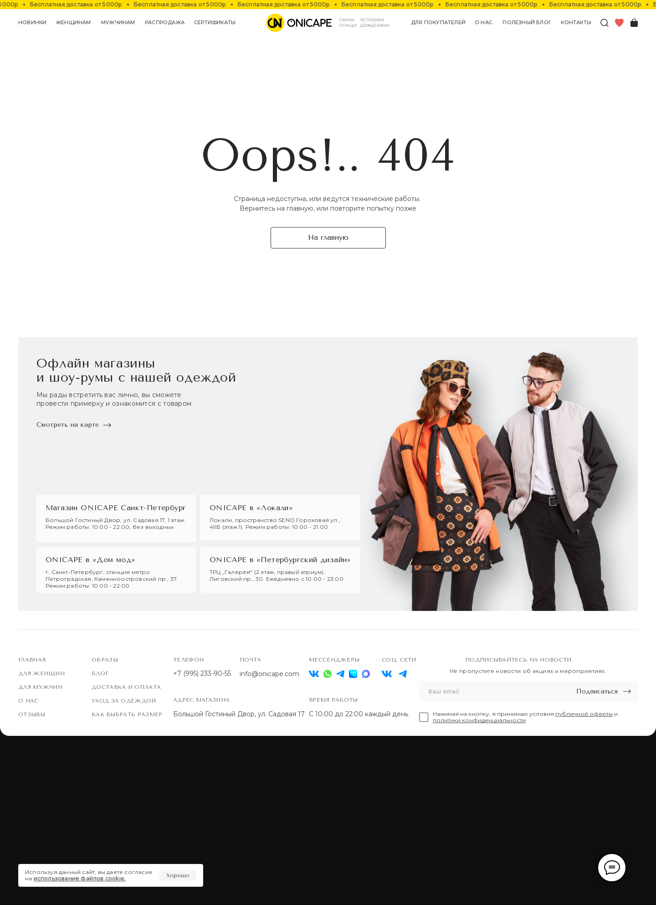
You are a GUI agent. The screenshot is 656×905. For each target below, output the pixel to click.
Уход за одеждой (124, 701)
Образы (105, 660)
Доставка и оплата (126, 687)
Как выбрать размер (127, 714)
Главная (32, 660)
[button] (74, 23)
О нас (28, 701)
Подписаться (597, 691)
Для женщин (41, 673)
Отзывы (31, 714)
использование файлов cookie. (80, 878)
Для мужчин (40, 687)
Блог (100, 673)
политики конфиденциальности (479, 720)
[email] (487, 691)
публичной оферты (584, 713)
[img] (387, 674)
